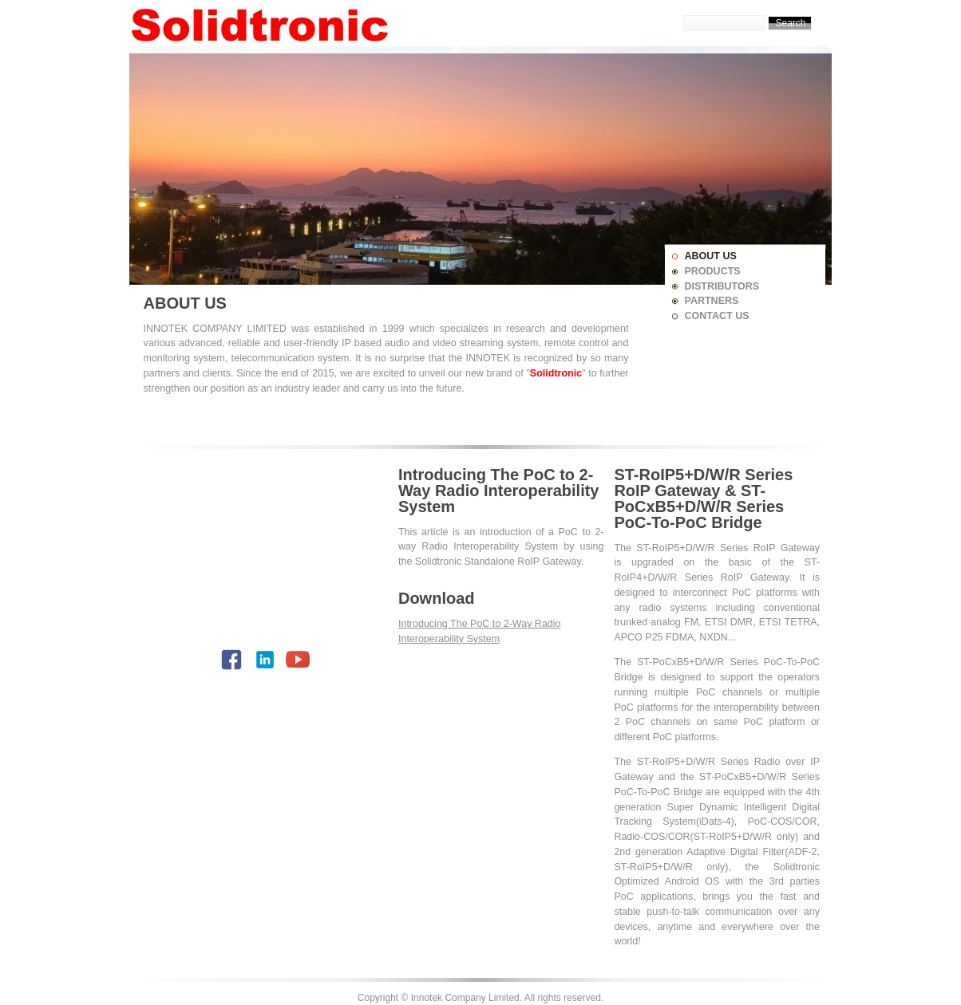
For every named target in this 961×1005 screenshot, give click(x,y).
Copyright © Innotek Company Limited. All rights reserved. (480, 997)
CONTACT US (717, 315)
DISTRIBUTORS (722, 286)
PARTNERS (712, 300)
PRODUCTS (713, 271)
